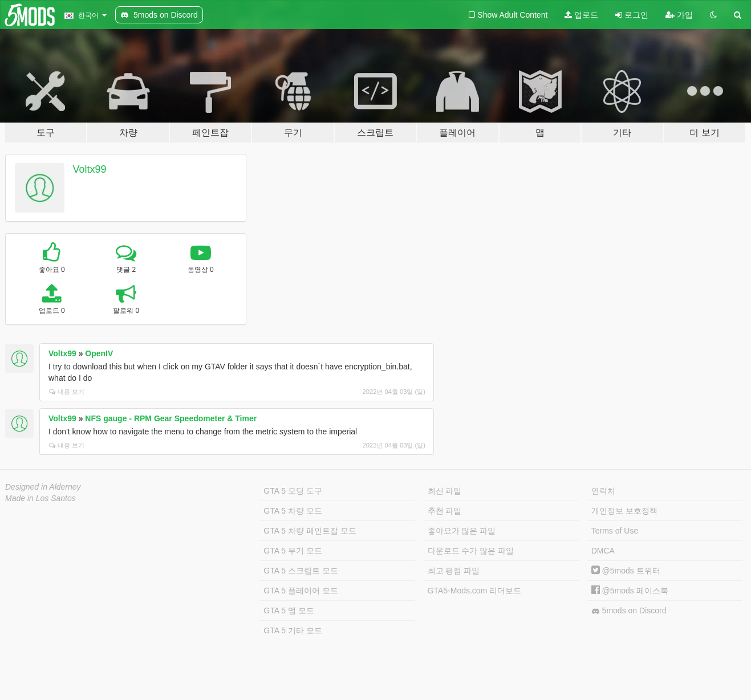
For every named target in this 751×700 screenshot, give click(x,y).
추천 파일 (445, 510)
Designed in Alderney (43, 486)
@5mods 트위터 (625, 570)
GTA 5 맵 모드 (288, 610)
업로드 (581, 14)
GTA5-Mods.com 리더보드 (475, 590)
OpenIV (99, 353)
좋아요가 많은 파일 (462, 530)
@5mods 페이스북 (629, 590)
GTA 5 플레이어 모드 (300, 590)
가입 (679, 14)
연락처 (603, 490)
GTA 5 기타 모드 (292, 630)
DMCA (603, 550)
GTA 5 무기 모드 (292, 550)
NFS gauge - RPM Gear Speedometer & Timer (171, 418)
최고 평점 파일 (454, 570)
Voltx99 (90, 169)
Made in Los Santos (40, 498)
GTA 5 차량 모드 (292, 510)
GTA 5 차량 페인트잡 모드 (309, 530)
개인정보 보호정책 (624, 510)
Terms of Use (614, 530)
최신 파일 (445, 490)
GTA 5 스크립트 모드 (300, 570)
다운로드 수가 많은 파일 (471, 550)
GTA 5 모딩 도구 (292, 490)
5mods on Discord (629, 611)
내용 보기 (66, 391)
